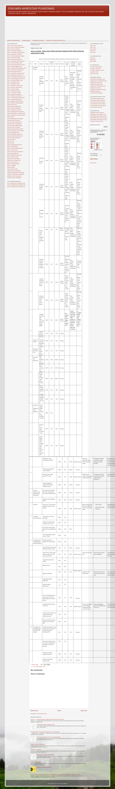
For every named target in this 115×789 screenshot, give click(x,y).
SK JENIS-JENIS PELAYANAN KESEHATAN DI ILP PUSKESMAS (45, 731)
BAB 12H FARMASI (11, 165)
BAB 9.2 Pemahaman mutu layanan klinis (16, 113)
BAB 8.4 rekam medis (12, 104)
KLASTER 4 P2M (94, 72)
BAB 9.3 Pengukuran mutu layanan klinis (16, 115)
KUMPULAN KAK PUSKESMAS (14, 176)
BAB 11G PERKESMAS (12, 146)
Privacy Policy (93, 162)
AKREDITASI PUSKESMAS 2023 (97, 79)
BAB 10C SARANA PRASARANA (14, 122)
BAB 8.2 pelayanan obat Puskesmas (15, 101)
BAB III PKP (93, 59)
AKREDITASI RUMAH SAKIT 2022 (98, 89)
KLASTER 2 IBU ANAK (95, 68)
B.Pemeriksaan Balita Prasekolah (97, 100)
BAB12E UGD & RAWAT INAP (14, 160)
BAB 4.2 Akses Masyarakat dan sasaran (16, 64)
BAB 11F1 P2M (10, 141)
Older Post (83, 710)
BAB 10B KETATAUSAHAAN (13, 120)
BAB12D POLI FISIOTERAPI (13, 158)
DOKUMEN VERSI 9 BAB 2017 (97, 112)
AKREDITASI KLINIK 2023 (96, 82)
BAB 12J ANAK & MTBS (12, 169)
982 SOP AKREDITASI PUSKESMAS (15, 185)
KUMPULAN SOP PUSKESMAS (38, 744)
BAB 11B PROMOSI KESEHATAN (14, 134)
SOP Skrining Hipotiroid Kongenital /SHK (45, 724)
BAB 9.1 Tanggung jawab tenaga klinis (15, 111)
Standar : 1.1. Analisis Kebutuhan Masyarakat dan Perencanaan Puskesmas (47, 719)
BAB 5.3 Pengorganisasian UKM (14, 71)
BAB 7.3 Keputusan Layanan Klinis (14, 85)
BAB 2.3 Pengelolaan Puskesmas (14, 54)
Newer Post (34, 710)
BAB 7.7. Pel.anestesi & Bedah (14, 92)
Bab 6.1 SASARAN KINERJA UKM (14, 80)
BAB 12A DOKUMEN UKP (13, 153)
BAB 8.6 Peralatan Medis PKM (14, 108)
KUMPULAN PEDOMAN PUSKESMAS (15, 172)
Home (59, 710)
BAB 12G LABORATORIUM (13, 163)
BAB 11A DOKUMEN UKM (13, 132)
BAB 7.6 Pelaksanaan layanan (14, 90)
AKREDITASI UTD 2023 (95, 87)
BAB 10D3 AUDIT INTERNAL (13, 127)
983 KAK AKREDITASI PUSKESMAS (15, 186)
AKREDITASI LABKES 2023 (96, 84)
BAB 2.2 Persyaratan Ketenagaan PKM (15, 52)
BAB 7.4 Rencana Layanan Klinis (14, 87)
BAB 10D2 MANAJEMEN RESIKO (14, 125)
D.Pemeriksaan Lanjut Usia (96, 107)
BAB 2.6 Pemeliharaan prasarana (14, 59)
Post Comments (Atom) (42, 713)
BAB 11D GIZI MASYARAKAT (13, 137)
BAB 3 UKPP (93, 49)
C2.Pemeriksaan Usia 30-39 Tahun (98, 103)
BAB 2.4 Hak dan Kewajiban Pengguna (15, 56)
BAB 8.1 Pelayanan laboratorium (14, 99)
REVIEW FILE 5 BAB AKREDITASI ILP (55, 40)
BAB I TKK (92, 57)
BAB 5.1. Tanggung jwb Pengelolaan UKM (16, 68)
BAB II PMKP (93, 61)
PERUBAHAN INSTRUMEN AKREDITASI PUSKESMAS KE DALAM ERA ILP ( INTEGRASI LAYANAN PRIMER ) (55, 774)
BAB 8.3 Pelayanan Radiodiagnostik (15, 102)
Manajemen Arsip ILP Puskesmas (44, 767)
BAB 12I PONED (11, 167)
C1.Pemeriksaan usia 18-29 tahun (97, 102)
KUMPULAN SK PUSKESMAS (14, 170)
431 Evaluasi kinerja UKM (39, 666)
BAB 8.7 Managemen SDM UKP (14, 109)
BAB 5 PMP (92, 52)
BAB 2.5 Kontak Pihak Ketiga (13, 57)
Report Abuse (94, 159)
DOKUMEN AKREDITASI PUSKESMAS (31, 8)
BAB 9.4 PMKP (10, 116)
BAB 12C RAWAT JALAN (12, 156)
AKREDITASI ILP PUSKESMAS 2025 (98, 80)
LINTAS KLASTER (94, 73)
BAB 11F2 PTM (10, 143)
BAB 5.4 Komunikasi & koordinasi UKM (15, 73)
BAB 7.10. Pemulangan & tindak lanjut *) (16, 97)
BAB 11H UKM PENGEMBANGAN (14, 148)
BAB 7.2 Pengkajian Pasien (13, 83)
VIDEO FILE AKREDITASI (13, 40)
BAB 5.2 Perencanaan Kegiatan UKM (15, 69)
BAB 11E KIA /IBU (11, 139)
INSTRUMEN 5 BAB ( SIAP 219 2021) (98, 117)
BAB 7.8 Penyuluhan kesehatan (14, 94)
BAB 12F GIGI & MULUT (12, 162)
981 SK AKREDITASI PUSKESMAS (15, 183)
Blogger (65, 783)
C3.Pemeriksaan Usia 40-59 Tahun (98, 105)
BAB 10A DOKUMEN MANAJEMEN (15, 118)
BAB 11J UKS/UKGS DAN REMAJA (15, 151)
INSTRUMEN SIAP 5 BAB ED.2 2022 (98, 119)
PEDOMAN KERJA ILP (95, 91)
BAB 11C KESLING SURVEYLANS (15, 136)
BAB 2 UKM (93, 47)
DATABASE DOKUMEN (38, 40)
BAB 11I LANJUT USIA (12, 150)
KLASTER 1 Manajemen (36, 749)
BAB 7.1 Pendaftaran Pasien (13, 82)
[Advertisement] (49, 27)
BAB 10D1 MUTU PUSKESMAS (14, 123)
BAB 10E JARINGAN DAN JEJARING (15, 130)
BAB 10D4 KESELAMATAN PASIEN (15, 129)
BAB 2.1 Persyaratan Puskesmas (14, 50)
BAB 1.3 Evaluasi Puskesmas (13, 49)
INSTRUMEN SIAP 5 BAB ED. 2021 (98, 114)
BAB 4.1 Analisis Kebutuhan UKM (14, 62)
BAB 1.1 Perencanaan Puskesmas (14, 45)
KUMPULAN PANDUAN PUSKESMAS (15, 174)
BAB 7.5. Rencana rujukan (13, 89)
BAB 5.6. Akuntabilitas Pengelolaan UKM (16, 76)
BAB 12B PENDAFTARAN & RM (14, 155)
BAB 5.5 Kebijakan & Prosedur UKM (15, 75)
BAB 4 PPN (92, 50)
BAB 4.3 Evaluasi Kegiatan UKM (14, 66)
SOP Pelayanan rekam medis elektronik (45, 754)
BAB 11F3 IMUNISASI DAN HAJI (14, 144)
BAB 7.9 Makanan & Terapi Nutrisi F (15, 95)
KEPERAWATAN (26, 40)
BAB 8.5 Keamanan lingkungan (14, 106)
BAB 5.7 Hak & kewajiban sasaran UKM (16, 78)
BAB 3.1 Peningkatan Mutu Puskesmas (15, 61)
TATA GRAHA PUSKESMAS (96, 93)
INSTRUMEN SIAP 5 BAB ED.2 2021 (98, 116)
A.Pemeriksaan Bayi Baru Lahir (97, 98)
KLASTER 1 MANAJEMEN (96, 66)
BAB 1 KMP (92, 45)
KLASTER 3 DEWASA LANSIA (97, 70)
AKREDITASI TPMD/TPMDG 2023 (97, 86)
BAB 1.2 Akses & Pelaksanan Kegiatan (15, 47)
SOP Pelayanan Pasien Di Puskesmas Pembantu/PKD (49, 737)
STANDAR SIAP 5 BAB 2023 (96, 121)
